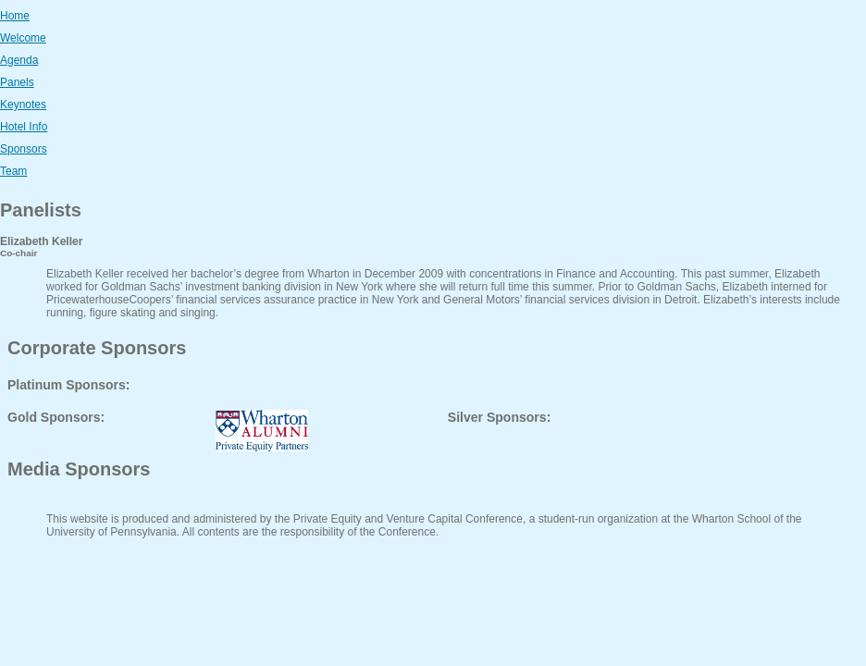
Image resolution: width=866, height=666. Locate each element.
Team (13, 171)
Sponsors (23, 148)
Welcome (23, 37)
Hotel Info (23, 126)
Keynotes (23, 104)
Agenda (19, 60)
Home (15, 15)
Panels (17, 82)
